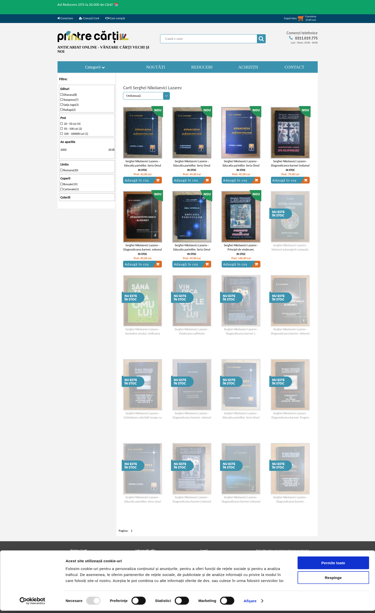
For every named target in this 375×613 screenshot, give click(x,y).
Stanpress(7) (69, 100)
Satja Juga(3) (69, 104)
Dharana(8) (68, 94)
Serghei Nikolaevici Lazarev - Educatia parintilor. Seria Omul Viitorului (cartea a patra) (191, 166)
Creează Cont (89, 18)
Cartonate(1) (69, 189)
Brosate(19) (68, 184)
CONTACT (294, 67)
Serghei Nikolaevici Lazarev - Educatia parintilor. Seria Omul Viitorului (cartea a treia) (241, 166)
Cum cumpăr (115, 18)
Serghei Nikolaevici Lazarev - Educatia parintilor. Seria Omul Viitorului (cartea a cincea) (142, 166)
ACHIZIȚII (248, 67)
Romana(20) (69, 170)
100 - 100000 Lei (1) (74, 134)
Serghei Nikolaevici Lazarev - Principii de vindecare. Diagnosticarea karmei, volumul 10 (241, 252)
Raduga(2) (68, 110)
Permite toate (333, 565)
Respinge (333, 580)
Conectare (65, 18)
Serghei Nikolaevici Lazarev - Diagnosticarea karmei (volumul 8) (290, 166)
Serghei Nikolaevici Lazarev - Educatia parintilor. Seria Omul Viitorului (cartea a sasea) (191, 250)
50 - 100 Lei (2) (71, 128)
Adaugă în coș (142, 180)
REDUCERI (202, 67)
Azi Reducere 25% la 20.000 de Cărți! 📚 (88, 4)
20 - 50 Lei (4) (70, 124)
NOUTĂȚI (155, 67)
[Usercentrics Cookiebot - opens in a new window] (32, 603)
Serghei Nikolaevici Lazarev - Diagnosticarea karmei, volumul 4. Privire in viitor (142, 250)
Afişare (250, 603)
